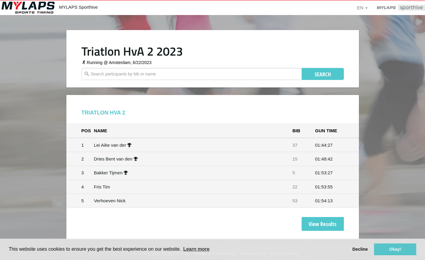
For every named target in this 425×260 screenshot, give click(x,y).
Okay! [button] (395, 249)
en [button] (362, 7)
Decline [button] (360, 249)
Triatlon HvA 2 (103, 113)
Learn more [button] (196, 249)
